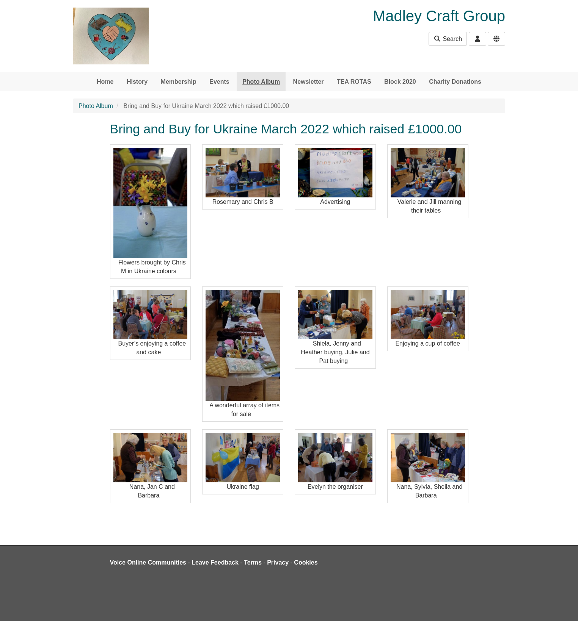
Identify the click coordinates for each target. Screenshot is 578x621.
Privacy (278, 562)
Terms (253, 562)
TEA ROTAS (354, 81)
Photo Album (261, 81)
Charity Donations (455, 81)
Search (447, 39)
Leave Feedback (215, 562)
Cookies (305, 562)
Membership (178, 81)
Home (105, 81)
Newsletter (308, 81)
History (137, 81)
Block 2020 (400, 81)
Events (219, 81)
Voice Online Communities (148, 562)
